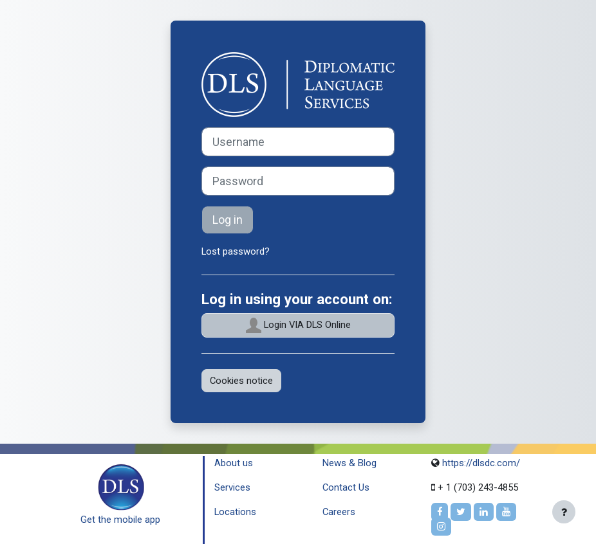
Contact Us (345, 487)
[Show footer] (563, 511)
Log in (227, 219)
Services (232, 487)
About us (233, 463)
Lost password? (235, 251)
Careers (338, 512)
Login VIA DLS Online (298, 325)
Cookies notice (241, 380)
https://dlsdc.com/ (480, 463)
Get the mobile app (120, 519)
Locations (235, 512)
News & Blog (349, 463)
